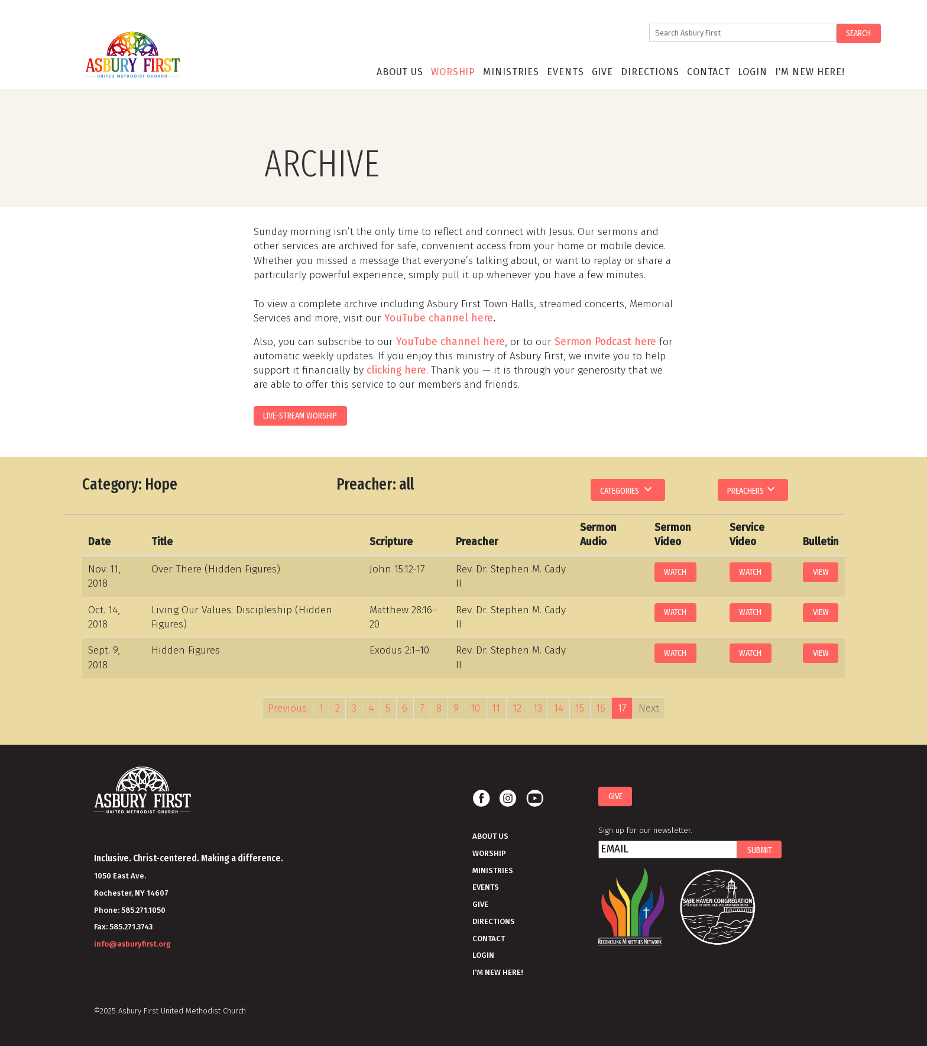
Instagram (508, 798)
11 (496, 708)
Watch (675, 572)
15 (579, 708)
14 (558, 708)
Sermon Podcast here (605, 342)
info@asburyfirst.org (132, 943)
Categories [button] (627, 489)
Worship (453, 72)
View (821, 572)
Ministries (511, 72)
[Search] (743, 33)
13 (537, 708)
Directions (650, 72)
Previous (287, 708)
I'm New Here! (810, 72)
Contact (708, 72)
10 (475, 708)
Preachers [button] (752, 489)
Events (565, 72)
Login (752, 72)
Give (602, 72)
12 (517, 708)
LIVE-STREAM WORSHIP (300, 415)
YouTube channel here (438, 318)
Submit (759, 850)
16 (600, 708)
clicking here (396, 370)
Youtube (534, 798)
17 (622, 708)
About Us (400, 72)
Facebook (481, 798)
